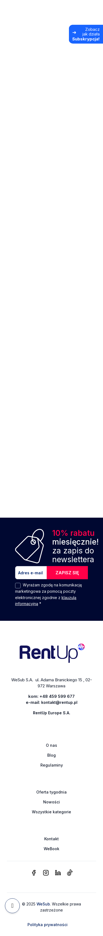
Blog (51, 755)
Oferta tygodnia (51, 792)
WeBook (51, 848)
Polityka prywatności (47, 924)
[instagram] (46, 873)
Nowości (51, 802)
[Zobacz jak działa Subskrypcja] (86, 34)
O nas (51, 745)
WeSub (43, 904)
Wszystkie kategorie (51, 811)
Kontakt (51, 838)
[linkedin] (58, 873)
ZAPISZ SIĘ (67, 572)
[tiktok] (69, 873)
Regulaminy (51, 765)
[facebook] (34, 873)
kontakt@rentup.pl (59, 702)
